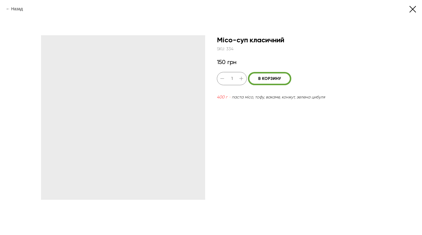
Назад (17, 8)
